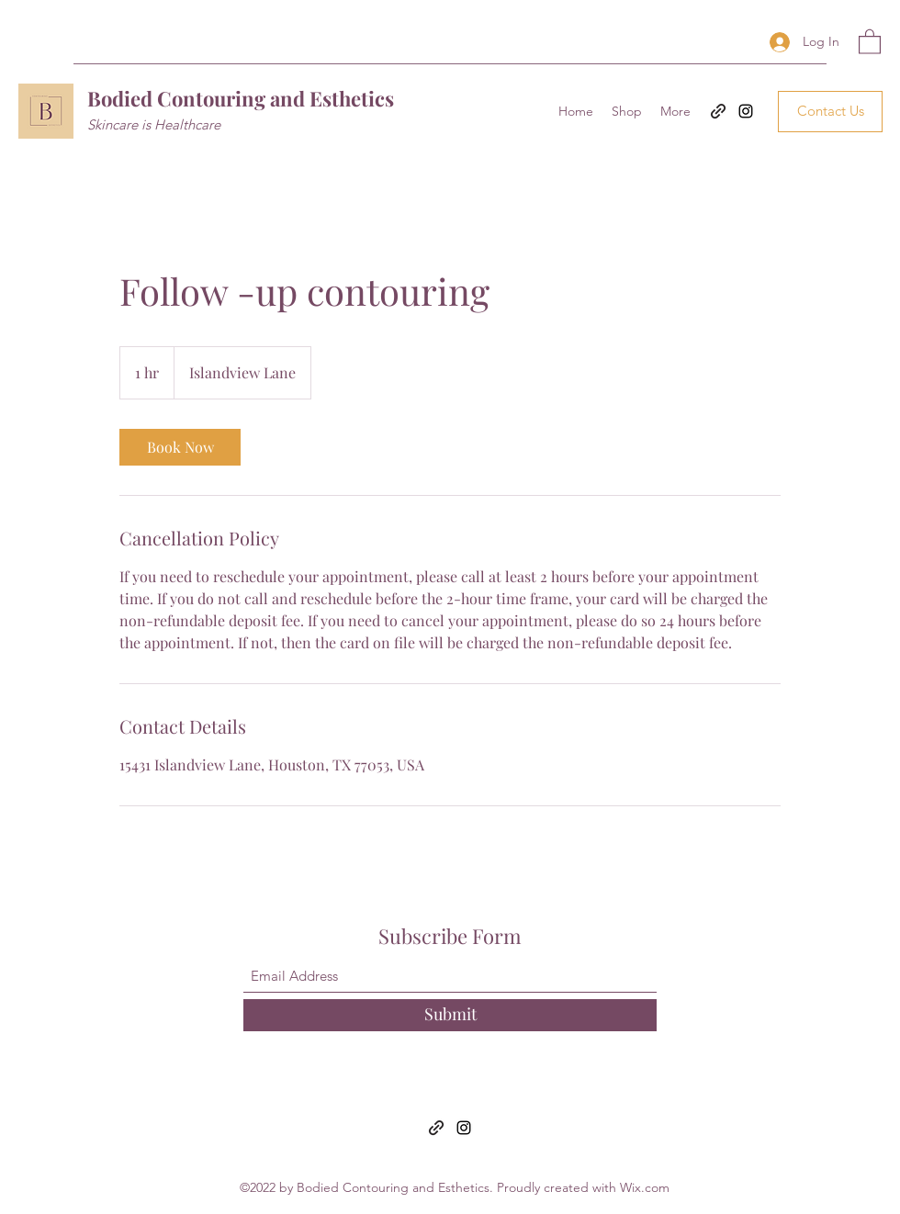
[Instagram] (746, 111)
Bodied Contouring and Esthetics (240, 98)
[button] (870, 41)
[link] (180, 447)
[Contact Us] (830, 111)
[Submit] (450, 1015)
